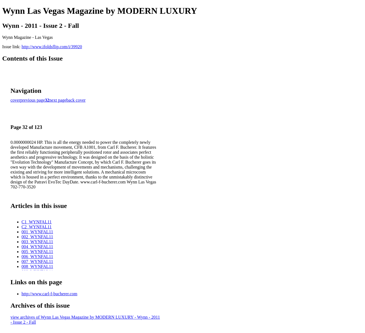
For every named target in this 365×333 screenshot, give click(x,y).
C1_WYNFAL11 (37, 222)
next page (57, 100)
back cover (76, 100)
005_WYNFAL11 (37, 251)
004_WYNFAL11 (37, 246)
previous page (32, 100)
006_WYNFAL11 (37, 256)
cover (15, 100)
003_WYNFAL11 (37, 241)
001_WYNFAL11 (37, 231)
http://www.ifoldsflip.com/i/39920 (52, 46)
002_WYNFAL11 (37, 236)
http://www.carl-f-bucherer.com (49, 293)
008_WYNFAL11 (37, 266)
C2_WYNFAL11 (37, 226)
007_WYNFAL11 (37, 261)
